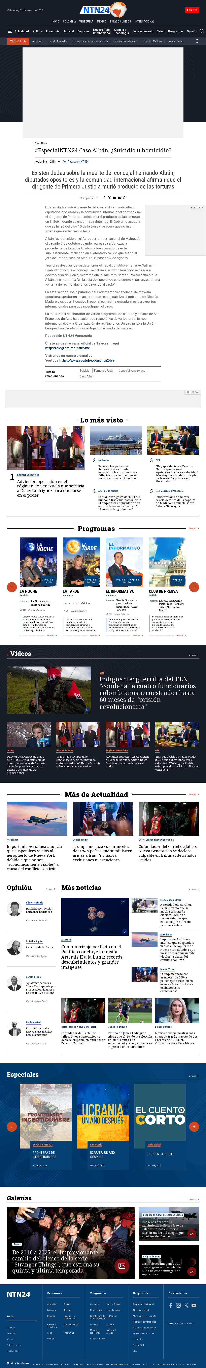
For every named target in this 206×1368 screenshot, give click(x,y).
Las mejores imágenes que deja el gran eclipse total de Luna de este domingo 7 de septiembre (161, 1269)
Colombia (11, 1327)
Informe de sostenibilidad (144, 1322)
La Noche (28, 591)
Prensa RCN (138, 1345)
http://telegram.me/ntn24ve (67, 348)
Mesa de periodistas (95, 1331)
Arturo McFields (39, 1001)
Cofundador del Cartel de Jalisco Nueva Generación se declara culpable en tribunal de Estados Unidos (168, 853)
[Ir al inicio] (22, 1301)
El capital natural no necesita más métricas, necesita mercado (39, 1032)
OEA (158, 460)
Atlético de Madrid (108, 491)
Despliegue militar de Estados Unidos (163, 1215)
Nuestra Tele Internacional (102, 31)
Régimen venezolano (28, 474)
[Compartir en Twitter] (109, 198)
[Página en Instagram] (178, 1305)
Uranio (10, 750)
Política (38, 31)
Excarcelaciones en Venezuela (90, 41)
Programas (175, 31)
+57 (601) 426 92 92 (184, 1323)
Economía (53, 31)
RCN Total (191, 1364)
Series (17, 1244)
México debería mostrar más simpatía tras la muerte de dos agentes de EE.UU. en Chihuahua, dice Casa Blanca (176, 1038)
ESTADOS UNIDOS (120, 21)
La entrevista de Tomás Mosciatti (97, 1317)
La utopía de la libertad (40, 947)
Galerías (19, 1198)
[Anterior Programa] (12, 587)
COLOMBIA (69, 21)
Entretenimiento (143, 31)
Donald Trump (175, 41)
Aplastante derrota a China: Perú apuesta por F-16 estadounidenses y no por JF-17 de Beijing (41, 988)
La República (78, 1364)
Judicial (68, 31)
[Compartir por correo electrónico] (119, 198)
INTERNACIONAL (144, 21)
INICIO (55, 21)
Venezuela (11, 1333)
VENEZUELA (86, 21)
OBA (135, 1351)
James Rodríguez (117, 1026)
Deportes (83, 31)
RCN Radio (65, 1364)
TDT (152, 1364)
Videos (20, 653)
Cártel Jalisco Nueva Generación (156, 839)
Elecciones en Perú (170, 900)
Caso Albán (41, 143)
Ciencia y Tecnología (121, 31)
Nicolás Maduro (153, 41)
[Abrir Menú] (10, 31)
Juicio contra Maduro (126, 41)
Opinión (192, 31)
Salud (161, 31)
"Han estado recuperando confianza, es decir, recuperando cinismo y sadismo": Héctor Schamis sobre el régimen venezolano (81, 625)
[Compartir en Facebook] (104, 198)
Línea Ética (138, 1339)
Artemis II (37, 41)
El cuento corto (160, 1154)
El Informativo (120, 591)
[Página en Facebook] (170, 1305)
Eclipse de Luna (151, 1256)
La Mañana (111, 1316)
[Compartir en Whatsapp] (124, 198)
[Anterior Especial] (12, 1127)
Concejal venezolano (132, 370)
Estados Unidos (163, 1026)
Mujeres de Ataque (111, 1331)
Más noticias (81, 887)
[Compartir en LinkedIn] (114, 198)
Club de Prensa (163, 591)
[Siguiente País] (197, 42)
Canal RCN (38, 1364)
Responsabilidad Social (143, 1304)
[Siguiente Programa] (194, 587)
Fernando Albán (104, 370)
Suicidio (85, 370)
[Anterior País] (197, 39)
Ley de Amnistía (58, 41)
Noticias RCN (52, 1364)
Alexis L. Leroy (38, 1043)
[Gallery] (103, 587)
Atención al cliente (141, 1310)
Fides (145, 1364)
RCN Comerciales (95, 1364)
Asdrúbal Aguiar (34, 941)
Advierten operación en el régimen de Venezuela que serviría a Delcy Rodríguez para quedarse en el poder (50, 488)
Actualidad (22, 31)
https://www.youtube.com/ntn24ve (87, 360)
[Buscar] (201, 31)
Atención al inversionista (144, 1316)
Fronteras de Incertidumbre (44, 1155)
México (10, 1339)
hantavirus (103, 460)
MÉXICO (101, 21)
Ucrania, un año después (102, 1155)
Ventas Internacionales (143, 1333)
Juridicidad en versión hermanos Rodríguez (39, 910)
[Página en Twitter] (186, 1305)
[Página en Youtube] (194, 1305)
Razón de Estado (97, 1338)
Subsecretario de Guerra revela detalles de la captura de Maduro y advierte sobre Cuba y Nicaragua (176, 501)
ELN (102, 672)
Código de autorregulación (144, 1327)
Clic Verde (94, 1304)
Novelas (136, 1364)
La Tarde (71, 591)
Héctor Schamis (64, 750)
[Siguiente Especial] (194, 1127)
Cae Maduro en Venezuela (169, 491)
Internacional (13, 1351)
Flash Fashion (113, 1310)
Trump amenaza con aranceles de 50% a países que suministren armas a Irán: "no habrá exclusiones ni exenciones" (102, 853)
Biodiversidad (33, 1022)
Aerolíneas (12, 839)
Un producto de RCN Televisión (170, 1364)
